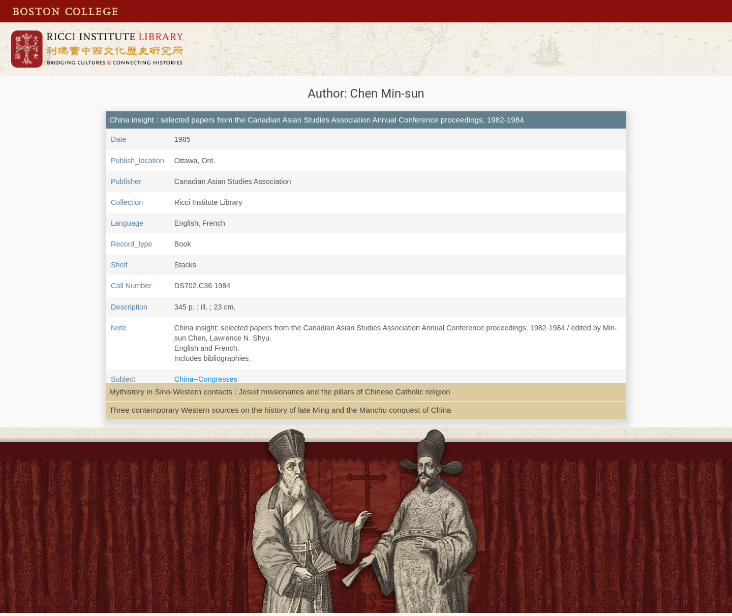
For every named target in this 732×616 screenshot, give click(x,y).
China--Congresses (205, 379)
